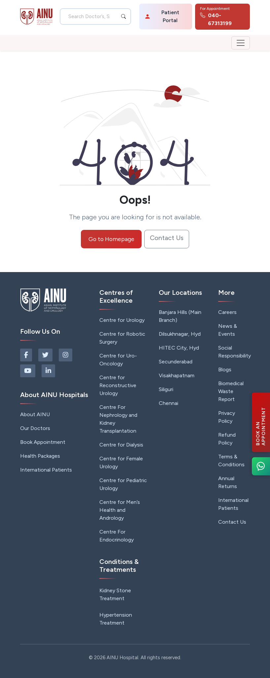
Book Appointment (42, 442)
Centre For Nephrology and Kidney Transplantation (118, 419)
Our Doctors (35, 428)
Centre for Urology (122, 320)
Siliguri (166, 389)
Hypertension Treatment (115, 619)
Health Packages (40, 456)
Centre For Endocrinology (116, 536)
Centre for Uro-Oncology (118, 360)
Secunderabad (175, 361)
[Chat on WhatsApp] (261, 466)
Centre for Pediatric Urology (123, 484)
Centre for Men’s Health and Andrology (119, 510)
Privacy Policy (226, 417)
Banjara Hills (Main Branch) (180, 316)
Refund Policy (227, 439)
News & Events (227, 330)
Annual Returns (227, 482)
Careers (227, 312)
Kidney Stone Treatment (115, 594)
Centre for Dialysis (121, 445)
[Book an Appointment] (261, 422)
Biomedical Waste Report (231, 391)
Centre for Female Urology (121, 462)
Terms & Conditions (231, 460)
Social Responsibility (234, 352)
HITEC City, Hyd (179, 348)
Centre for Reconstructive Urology (117, 385)
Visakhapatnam (176, 375)
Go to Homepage (111, 238)
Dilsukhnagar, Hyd (180, 334)
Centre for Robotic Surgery (122, 338)
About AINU (35, 414)
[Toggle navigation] (240, 42)
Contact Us (167, 238)
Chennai (168, 403)
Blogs (224, 369)
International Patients (46, 470)
